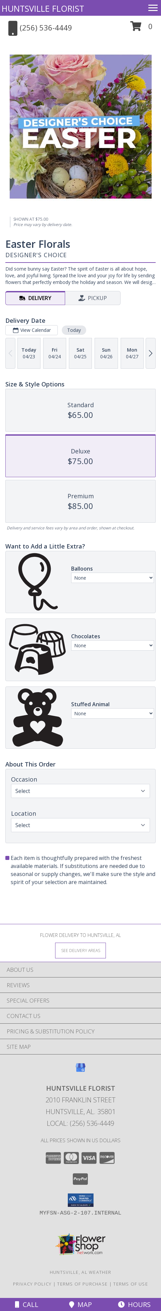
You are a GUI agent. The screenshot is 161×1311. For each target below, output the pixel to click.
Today (74, 330)
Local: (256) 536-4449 (80, 1123)
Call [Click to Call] (26, 1304)
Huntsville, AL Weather (81, 1272)
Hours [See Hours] (134, 1304)
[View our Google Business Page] (80, 1071)
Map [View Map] (80, 1304)
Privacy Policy (32, 1284)
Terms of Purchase (82, 1284)
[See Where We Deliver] (80, 950)
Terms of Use (130, 1284)
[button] (141, 28)
